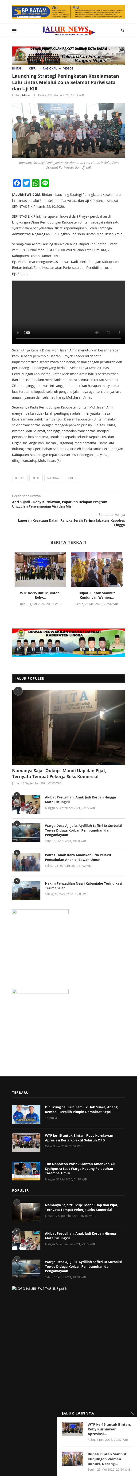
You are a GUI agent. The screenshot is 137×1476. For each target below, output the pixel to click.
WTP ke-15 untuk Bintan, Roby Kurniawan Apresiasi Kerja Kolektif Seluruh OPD (79, 1137)
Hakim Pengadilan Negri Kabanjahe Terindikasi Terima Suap (83, 885)
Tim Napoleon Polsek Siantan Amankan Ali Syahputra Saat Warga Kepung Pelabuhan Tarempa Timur (80, 1168)
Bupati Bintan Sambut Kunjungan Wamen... (96, 595)
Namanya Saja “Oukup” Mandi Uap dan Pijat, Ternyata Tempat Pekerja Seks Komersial (59, 773)
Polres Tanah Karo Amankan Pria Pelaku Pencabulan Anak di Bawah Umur (78, 856)
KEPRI (32, 68)
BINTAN (17, 68)
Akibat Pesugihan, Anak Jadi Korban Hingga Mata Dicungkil (80, 799)
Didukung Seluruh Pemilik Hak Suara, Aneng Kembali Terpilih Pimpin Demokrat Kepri (81, 1109)
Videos (72, 477)
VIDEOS (68, 68)
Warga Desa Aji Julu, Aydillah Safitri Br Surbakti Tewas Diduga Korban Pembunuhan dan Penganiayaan (83, 829)
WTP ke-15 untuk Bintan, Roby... (40, 595)
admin (25, 95)
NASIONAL (50, 68)
